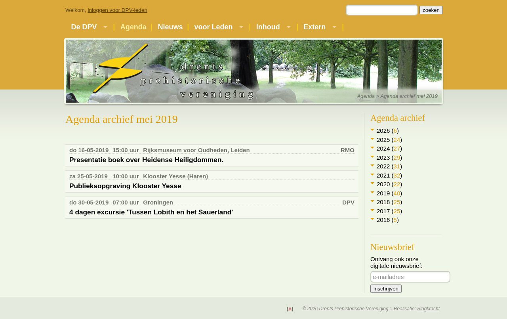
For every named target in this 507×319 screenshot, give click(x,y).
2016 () (388, 219)
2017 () (389, 211)
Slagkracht (428, 308)
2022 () (389, 166)
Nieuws (170, 27)
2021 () (389, 175)
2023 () (389, 157)
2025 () (389, 139)
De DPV (84, 27)
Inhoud (268, 27)
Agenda (133, 27)
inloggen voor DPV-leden (117, 10)
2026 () (388, 130)
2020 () (389, 184)
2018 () (389, 202)
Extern (314, 27)
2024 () (389, 148)
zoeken (431, 10)
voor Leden (213, 27)
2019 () (389, 193)
